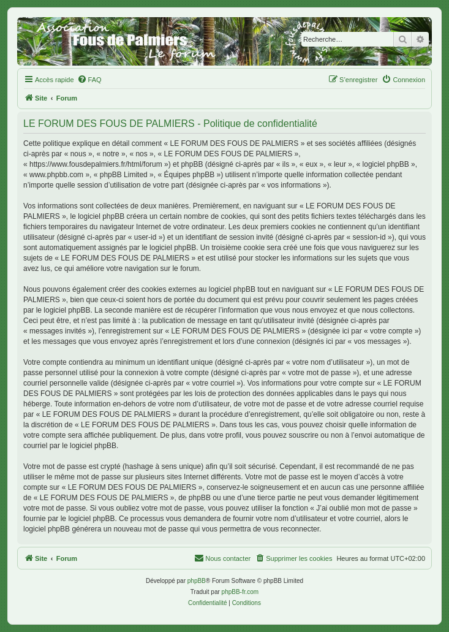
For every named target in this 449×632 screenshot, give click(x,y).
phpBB (196, 580)
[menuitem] (89, 79)
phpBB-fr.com (240, 591)
